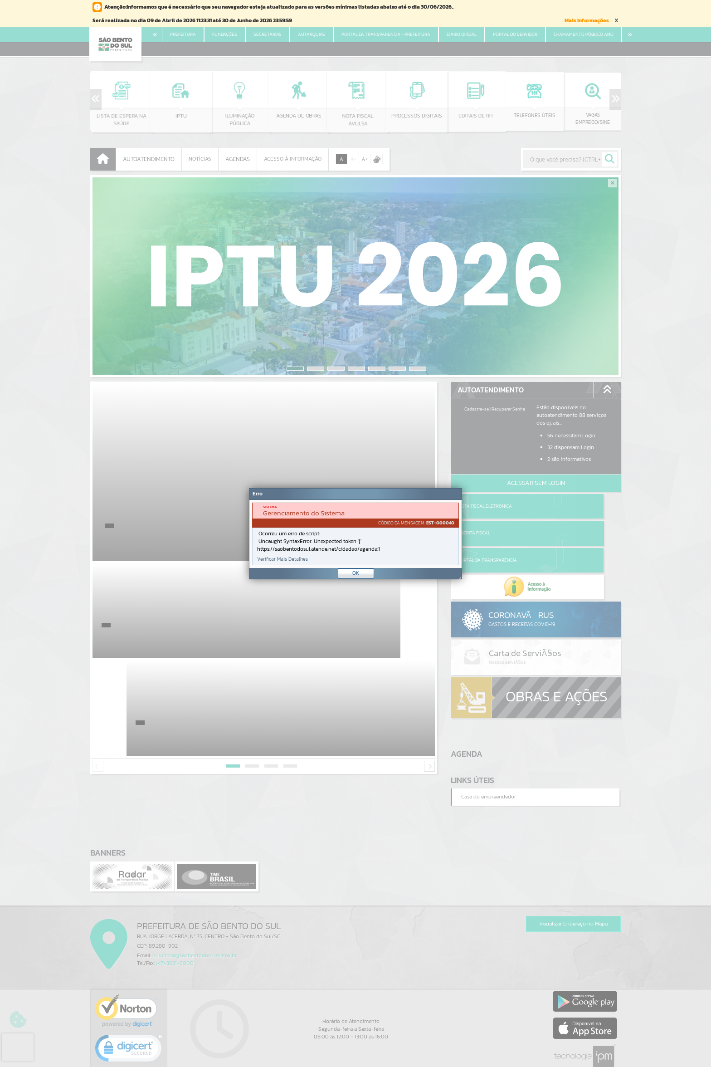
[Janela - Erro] (355, 533)
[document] (355, 534)
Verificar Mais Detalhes (282, 559)
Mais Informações (587, 20)
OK (355, 573)
